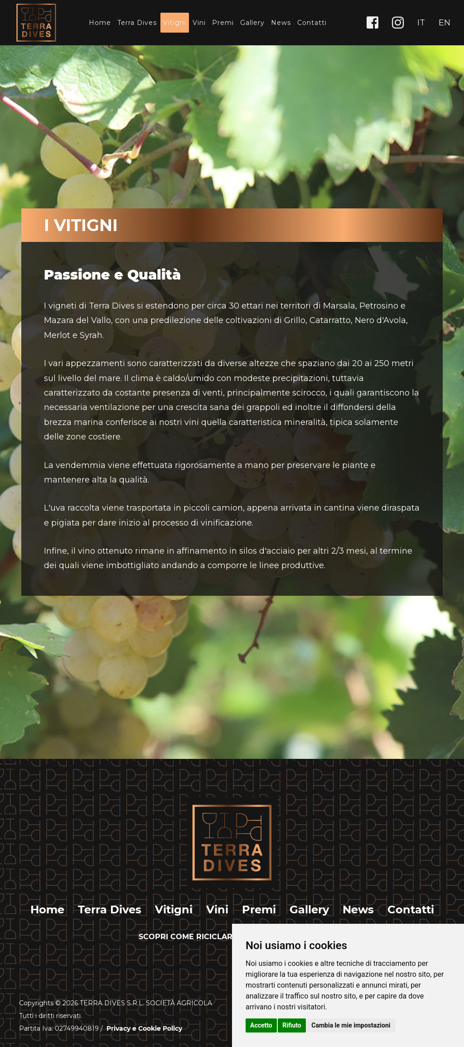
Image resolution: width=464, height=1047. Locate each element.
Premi (223, 23)
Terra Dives (137, 23)
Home (100, 23)
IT (421, 22)
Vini (199, 23)
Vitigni (174, 23)
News (281, 23)
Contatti (312, 23)
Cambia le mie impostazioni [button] (350, 1025)
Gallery (252, 23)
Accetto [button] (261, 1025)
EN (444, 22)
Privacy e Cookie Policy (144, 1028)
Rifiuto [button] (291, 1025)
